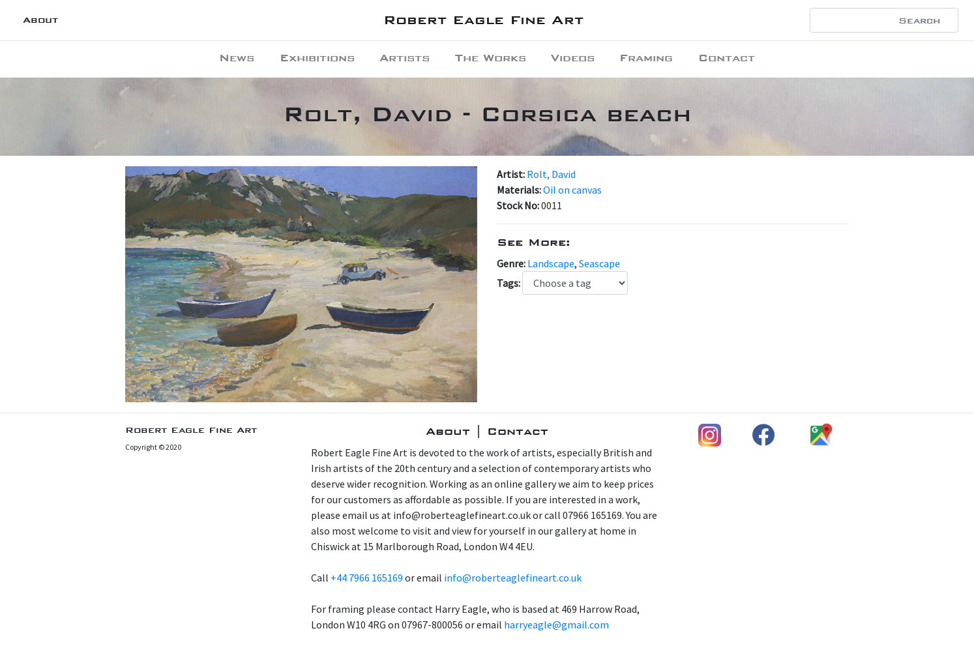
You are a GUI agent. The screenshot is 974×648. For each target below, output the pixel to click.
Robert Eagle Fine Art (483, 20)
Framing (646, 58)
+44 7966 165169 (367, 577)
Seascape (599, 263)
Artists (404, 58)
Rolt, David (551, 174)
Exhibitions (317, 58)
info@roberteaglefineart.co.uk (513, 577)
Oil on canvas (572, 189)
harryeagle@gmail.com (556, 624)
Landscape (550, 263)
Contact (726, 58)
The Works (490, 58)
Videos (573, 58)
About (40, 19)
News (236, 58)
